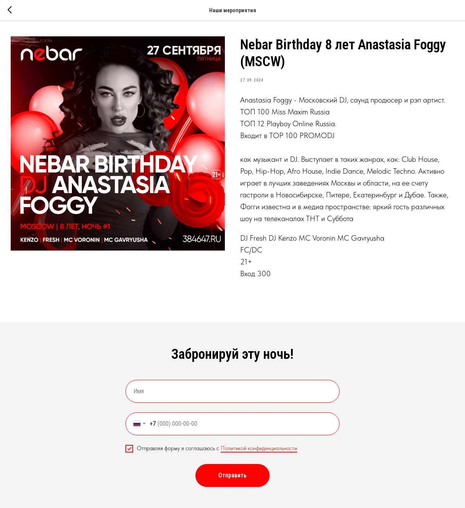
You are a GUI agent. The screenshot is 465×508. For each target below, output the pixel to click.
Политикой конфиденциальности (259, 448)
